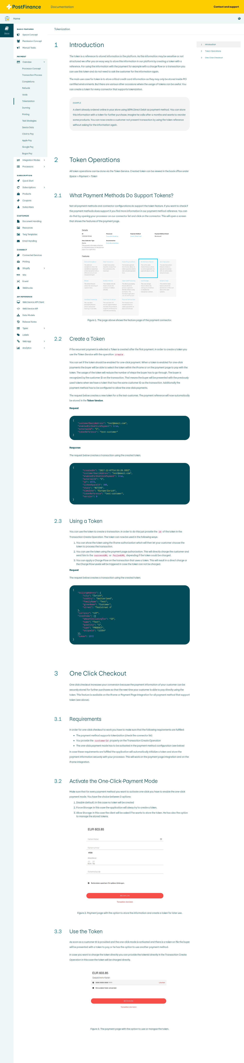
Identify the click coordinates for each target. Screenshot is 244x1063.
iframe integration (79, 761)
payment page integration (162, 756)
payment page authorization (127, 551)
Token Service (121, 171)
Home (12, 19)
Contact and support (226, 6)
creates (94, 577)
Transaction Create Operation (86, 537)
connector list (123, 216)
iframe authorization (124, 542)
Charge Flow (101, 560)
